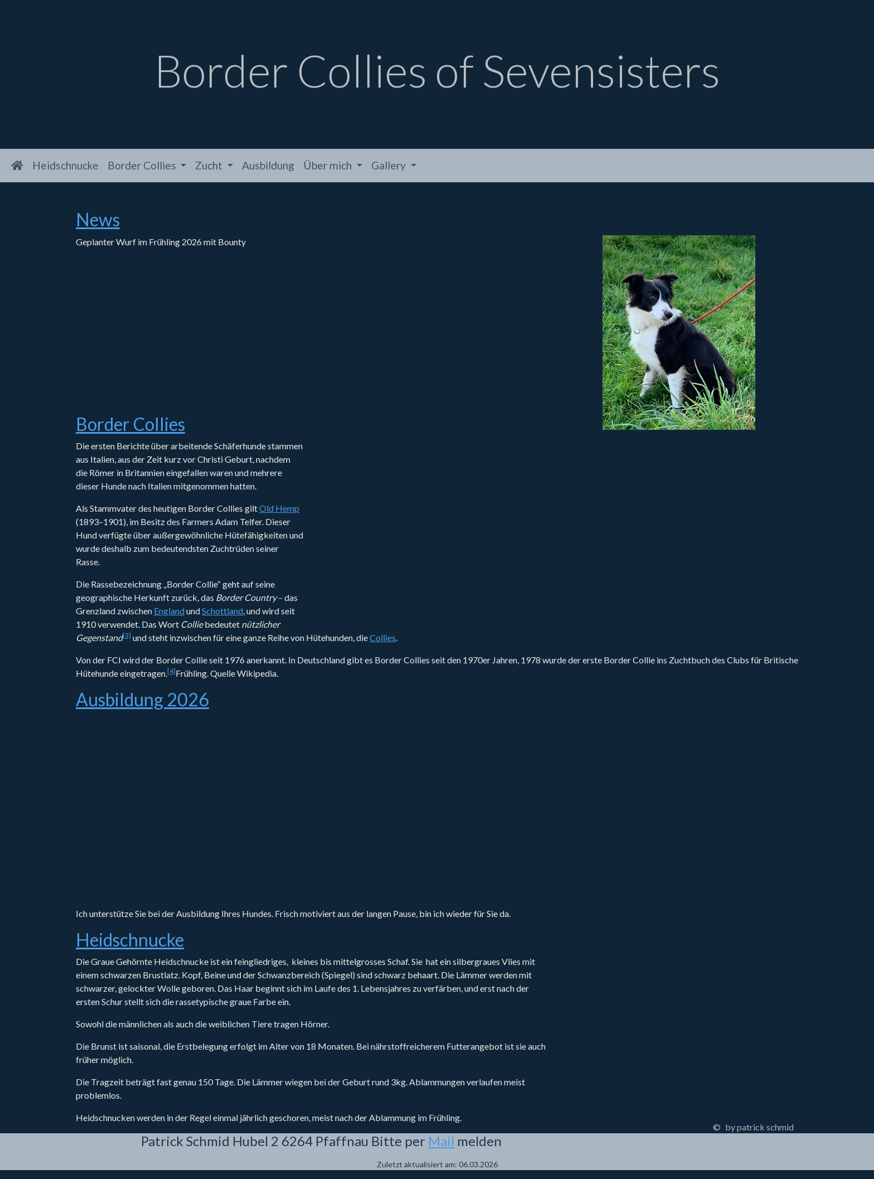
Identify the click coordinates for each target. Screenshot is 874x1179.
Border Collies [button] (143, 165)
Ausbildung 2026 (142, 699)
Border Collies (130, 424)
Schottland (222, 610)
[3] (127, 635)
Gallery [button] (389, 165)
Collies (383, 637)
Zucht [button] (210, 165)
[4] (171, 671)
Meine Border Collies (432, 518)
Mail (441, 1141)
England (169, 610)
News (98, 219)
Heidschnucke (65, 165)
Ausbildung (268, 165)
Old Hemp (279, 508)
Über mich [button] (328, 165)
